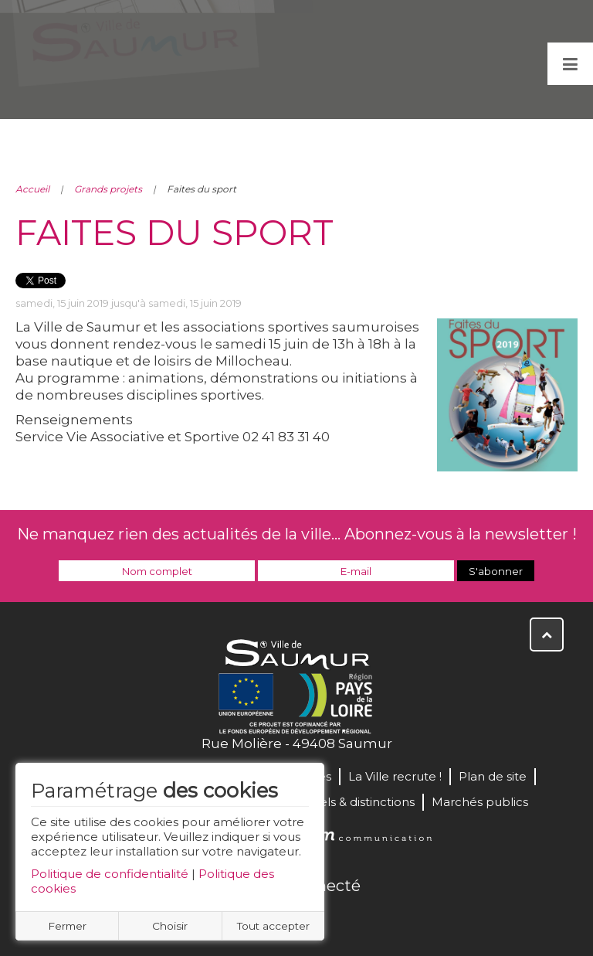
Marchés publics (480, 801)
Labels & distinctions (356, 801)
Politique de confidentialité (109, 873)
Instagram (347, 919)
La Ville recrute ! (395, 776)
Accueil (32, 189)
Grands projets (108, 189)
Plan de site (493, 776)
